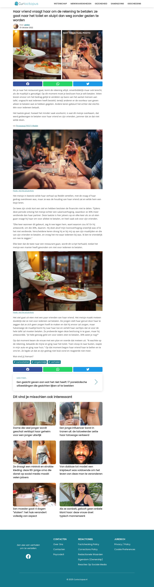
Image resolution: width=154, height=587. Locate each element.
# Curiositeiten (21, 361)
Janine (27, 25)
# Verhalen (54, 361)
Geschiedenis (134, 3)
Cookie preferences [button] (124, 549)
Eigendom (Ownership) (90, 559)
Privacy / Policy (122, 544)
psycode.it (58, 554)
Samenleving (117, 3)
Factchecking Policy (88, 544)
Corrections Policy (88, 549)
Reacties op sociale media (92, 564)
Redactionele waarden (90, 554)
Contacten (59, 549)
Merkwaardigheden (81, 3)
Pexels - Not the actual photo (23, 191)
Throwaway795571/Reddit (27, 125)
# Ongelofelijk (39, 361)
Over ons (58, 544)
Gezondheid (101, 3)
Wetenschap (60, 3)
